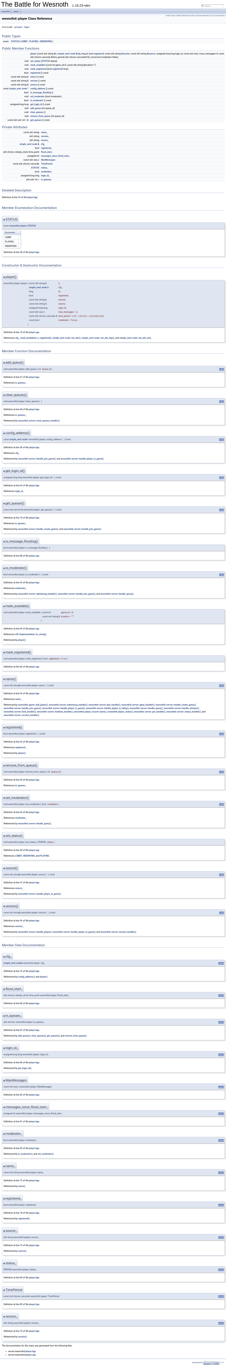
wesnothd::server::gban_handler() (138, 705)
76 (21, 971)
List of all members (218, 16)
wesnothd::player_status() (120, 711)
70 (21, 517)
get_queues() (53, 1035)
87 (21, 1030)
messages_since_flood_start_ (55, 156)
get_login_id (36, 104)
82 (21, 666)
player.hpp (21, 27)
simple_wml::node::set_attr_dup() (97, 338)
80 (21, 1003)
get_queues (36, 120)
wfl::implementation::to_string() (30, 634)
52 (21, 741)
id (87, 53)
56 (21, 920)
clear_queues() (38, 1035)
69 (21, 628)
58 (21, 447)
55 (21, 693)
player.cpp (34, 332)
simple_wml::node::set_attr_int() (135, 338)
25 (19, 197)
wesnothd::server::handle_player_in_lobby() (107, 708)
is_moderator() (25, 1154)
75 (21, 1245)
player (16, 11)
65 (21, 485)
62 (21, 812)
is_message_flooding (40, 92)
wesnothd (6, 11)
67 (21, 377)
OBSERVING (46, 41)
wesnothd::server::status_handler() (183, 711)
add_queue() (24, 1035)
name (33, 77)
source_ (45, 140)
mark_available (37, 65)
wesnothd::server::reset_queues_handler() (38, 420)
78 (21, 1213)
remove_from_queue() (76, 1035)
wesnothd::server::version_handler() (21, 715)
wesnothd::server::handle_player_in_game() (82, 458)
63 (21, 582)
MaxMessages (48, 160)
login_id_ (45, 175)
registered (99, 53)
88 (21, 556)
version (126, 53)
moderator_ (46, 171)
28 (21, 252)
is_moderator (36, 100)
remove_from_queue (40, 116)
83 (21, 1304)
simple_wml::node (66, 53)
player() (22, 640)
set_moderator (37, 96)
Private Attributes (203, 16)
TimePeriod (46, 164)
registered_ (46, 148)
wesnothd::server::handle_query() (117, 594)
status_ (44, 167)
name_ (44, 132)
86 (21, 1062)
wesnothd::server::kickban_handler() (55, 711)
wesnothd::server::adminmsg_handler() (37, 594)
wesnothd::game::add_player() (33, 705)
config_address (37, 88)
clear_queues (36, 112)
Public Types (170, 16)
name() (21, 1186)
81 (21, 1121)
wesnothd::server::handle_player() (35, 932)
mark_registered (38, 69)
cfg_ (43, 144)
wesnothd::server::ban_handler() (104, 705)
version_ (45, 136)
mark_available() (28, 338)
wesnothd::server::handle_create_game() (38, 529)
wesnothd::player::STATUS (23, 225)
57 (21, 882)
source (151, 53)
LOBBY (24, 41)
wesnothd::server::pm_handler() (149, 711)
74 (21, 1331)
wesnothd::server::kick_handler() (20, 711)
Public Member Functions (186, 16)
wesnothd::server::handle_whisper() (181, 708)
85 (21, 1148)
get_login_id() (24, 1068)
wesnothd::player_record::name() (90, 711)
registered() (45, 338)
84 (21, 1277)
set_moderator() (46, 1154)
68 (21, 409)
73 (21, 1180)
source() (22, 1251)
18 (21, 332)
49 (21, 850)
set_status (35, 61)
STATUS (15, 41)
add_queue (35, 108)
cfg (78, 53)
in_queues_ (46, 179)
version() (22, 1336)
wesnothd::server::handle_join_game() (37, 458)
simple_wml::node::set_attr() (66, 338)
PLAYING (33, 41)
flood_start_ (47, 152)
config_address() (26, 976)
